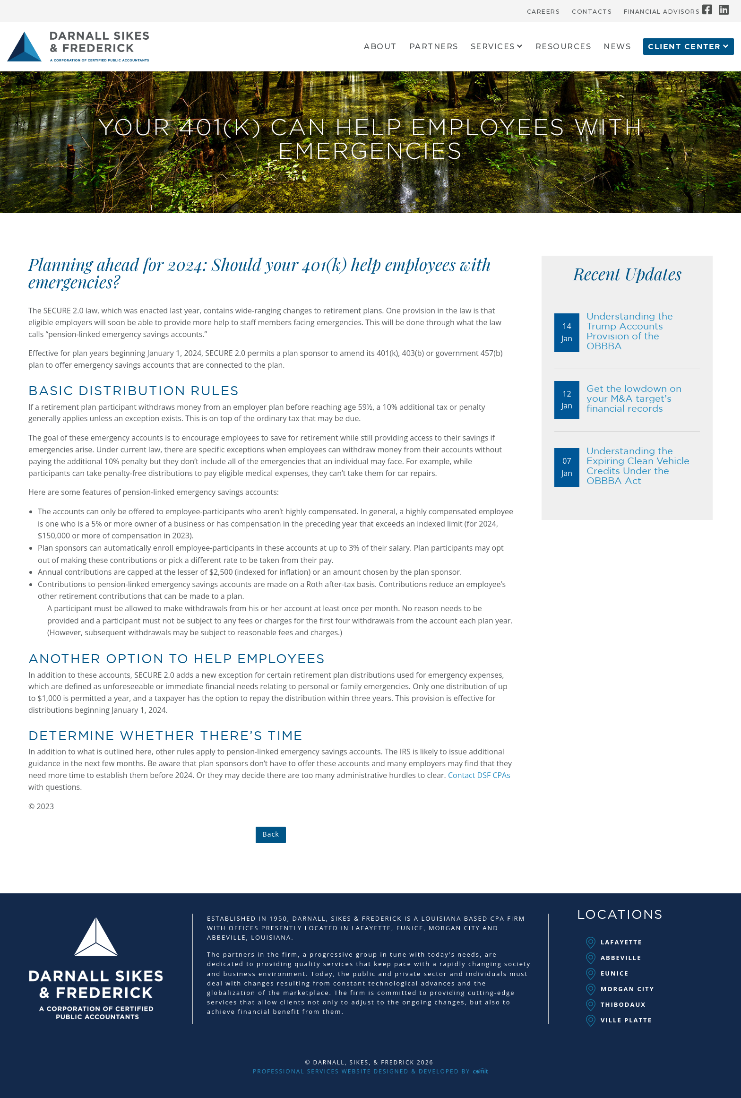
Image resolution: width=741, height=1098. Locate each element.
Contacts (592, 12)
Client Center (684, 47)
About (380, 47)
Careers (543, 12)
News (617, 47)
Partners (433, 47)
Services (493, 47)
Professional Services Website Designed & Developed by (370, 1071)
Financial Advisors (661, 12)
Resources (563, 47)
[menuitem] (543, 9)
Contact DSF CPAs (479, 775)
